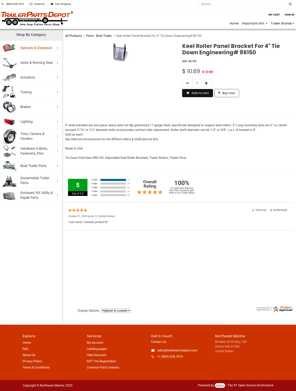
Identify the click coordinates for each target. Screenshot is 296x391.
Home (27, 342)
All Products (73, 36)
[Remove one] (187, 83)
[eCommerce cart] (274, 14)
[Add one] (206, 83)
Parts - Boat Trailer (99, 36)
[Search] (290, 4)
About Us (29, 355)
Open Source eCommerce (255, 385)
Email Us (39, 4)
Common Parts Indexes (103, 367)
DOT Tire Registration (101, 361)
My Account (95, 342)
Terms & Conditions (36, 367)
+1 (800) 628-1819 (170, 356)
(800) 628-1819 (15, 4)
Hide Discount (96, 355)
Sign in (289, 14)
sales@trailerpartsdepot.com (177, 350)
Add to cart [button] (197, 93)
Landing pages (97, 349)
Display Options (88, 310)
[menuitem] (234, 23)
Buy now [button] (226, 93)
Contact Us (158, 342)
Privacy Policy (32, 361)
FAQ (25, 349)
